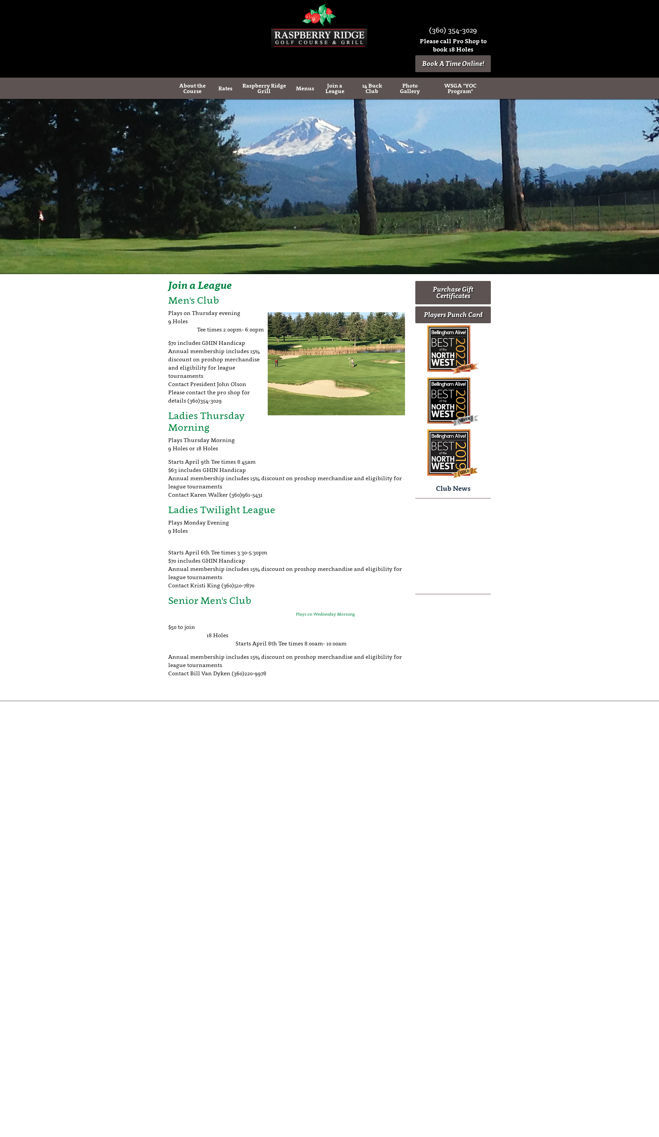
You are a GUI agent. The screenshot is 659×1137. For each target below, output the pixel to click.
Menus (305, 88)
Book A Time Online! (453, 63)
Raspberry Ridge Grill (264, 88)
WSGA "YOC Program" (460, 88)
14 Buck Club (372, 88)
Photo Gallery (410, 88)
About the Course (192, 88)
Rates (225, 88)
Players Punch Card (453, 314)
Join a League (334, 88)
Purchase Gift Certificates (453, 292)
